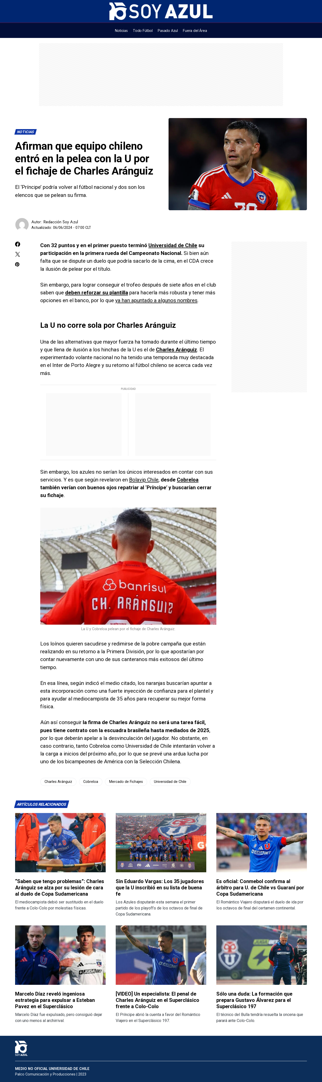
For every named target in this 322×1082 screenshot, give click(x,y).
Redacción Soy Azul (60, 222)
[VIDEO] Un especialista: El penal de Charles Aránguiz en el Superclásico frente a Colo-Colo (157, 1000)
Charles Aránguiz (176, 350)
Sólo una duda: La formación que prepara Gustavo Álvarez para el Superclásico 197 (254, 1000)
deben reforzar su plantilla (96, 293)
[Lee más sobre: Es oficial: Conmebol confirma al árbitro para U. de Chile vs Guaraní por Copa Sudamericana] (261, 843)
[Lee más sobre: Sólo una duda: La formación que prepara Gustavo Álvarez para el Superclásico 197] (261, 955)
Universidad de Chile (172, 245)
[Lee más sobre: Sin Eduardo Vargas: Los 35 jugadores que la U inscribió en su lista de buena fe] (161, 843)
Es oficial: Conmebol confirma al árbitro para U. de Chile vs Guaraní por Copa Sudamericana (260, 887)
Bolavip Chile (143, 480)
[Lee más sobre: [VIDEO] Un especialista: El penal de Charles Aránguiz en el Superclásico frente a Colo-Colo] (161, 955)
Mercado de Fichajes (126, 782)
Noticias (26, 132)
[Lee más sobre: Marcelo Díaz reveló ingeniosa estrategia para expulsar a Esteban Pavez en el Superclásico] (60, 955)
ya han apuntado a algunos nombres (156, 300)
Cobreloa (187, 480)
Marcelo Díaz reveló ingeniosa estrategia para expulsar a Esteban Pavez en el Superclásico (55, 1000)
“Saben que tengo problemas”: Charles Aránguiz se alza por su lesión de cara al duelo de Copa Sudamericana (59, 887)
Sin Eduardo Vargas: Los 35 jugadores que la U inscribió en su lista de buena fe (160, 887)
